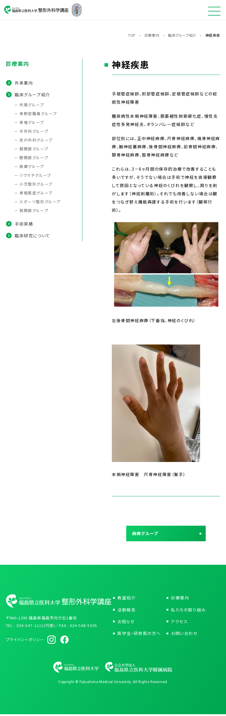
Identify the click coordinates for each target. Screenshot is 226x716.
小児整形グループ (36, 184)
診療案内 (151, 35)
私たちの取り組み (188, 611)
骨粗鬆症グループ (36, 193)
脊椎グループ (31, 122)
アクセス (179, 623)
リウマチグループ (35, 175)
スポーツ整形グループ (40, 201)
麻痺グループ (31, 166)
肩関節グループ (33, 210)
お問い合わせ (184, 635)
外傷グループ (31, 104)
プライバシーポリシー (25, 641)
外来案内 (24, 83)
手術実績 (24, 224)
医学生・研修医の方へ (139, 635)
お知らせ (125, 623)
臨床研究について (32, 235)
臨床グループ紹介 (182, 35)
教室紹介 (126, 600)
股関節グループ (33, 149)
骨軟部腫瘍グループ (38, 113)
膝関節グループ (33, 157)
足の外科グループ (36, 140)
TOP (132, 35)
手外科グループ (33, 131)
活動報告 (126, 611)
